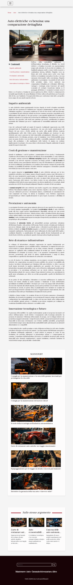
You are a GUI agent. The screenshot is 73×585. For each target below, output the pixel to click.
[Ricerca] (34, 564)
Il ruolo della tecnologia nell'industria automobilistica (32, 423)
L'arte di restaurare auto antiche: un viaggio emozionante (33, 446)
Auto (14, 12)
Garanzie (36, 571)
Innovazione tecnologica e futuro (20, 83)
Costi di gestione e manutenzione (19, 72)
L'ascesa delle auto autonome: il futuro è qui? (53, 532)
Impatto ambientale (15, 68)
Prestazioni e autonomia (17, 76)
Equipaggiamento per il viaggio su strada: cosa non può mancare (36, 469)
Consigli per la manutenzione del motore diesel (29, 401)
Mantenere (20, 571)
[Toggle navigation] (10, 3)
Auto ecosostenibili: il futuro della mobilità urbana (36, 533)
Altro (54, 571)
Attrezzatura (46, 571)
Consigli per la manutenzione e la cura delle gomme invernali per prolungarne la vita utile (36, 377)
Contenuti (15, 64)
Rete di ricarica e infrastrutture (19, 79)
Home (9, 12)
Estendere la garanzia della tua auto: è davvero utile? (31, 491)
